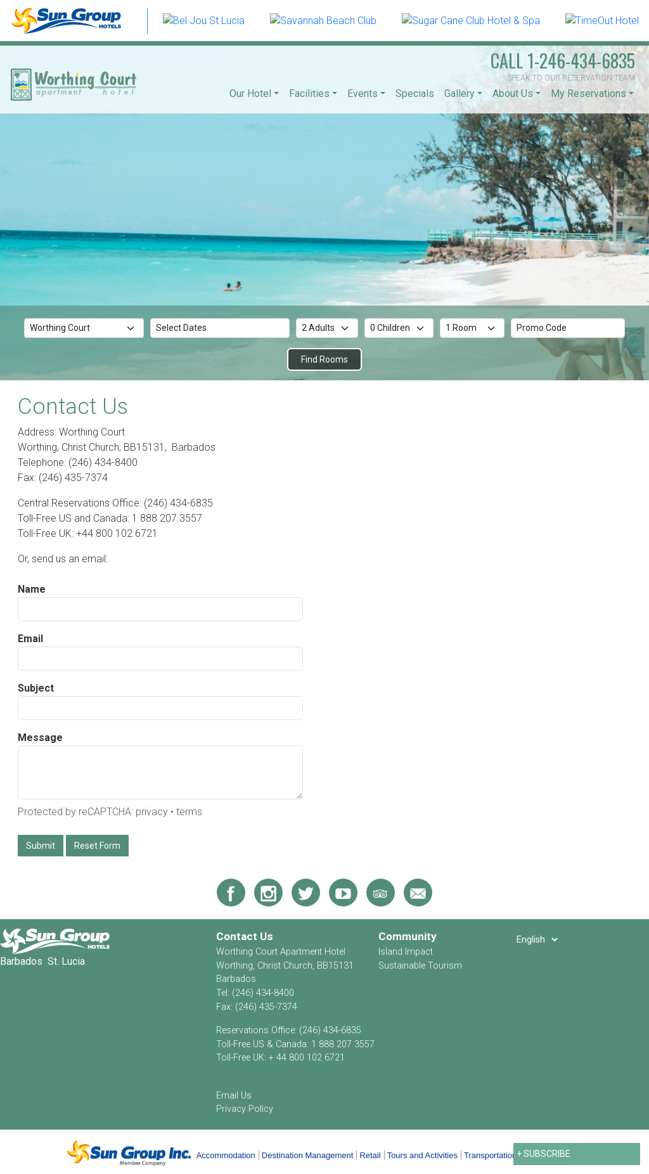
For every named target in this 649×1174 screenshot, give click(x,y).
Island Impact (405, 951)
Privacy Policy (244, 1109)
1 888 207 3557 (343, 1044)
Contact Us (244, 936)
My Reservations (588, 93)
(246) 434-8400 (263, 993)
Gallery (459, 93)
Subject (36, 688)
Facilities (309, 93)
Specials (414, 93)
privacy (152, 812)
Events (362, 93)
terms (189, 812)
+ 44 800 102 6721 (307, 1057)
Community (407, 936)
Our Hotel (250, 93)
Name (32, 589)
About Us (512, 93)
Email (30, 639)
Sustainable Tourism (420, 965)
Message (40, 738)
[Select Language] (537, 939)
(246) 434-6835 (330, 1030)
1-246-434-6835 (563, 61)
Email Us (234, 1095)
